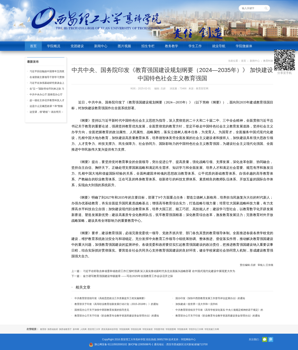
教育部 (43, 329)
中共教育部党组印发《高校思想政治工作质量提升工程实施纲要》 (110, 298)
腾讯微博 (270, 339)
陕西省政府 (53, 329)
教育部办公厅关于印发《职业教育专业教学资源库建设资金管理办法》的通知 (116, 315)
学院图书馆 (159, 329)
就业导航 (218, 46)
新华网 (76, 329)
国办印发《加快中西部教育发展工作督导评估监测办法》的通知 (210, 298)
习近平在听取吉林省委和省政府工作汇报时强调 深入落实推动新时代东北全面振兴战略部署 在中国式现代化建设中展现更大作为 (159, 271)
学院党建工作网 (211, 329)
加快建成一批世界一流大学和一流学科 (196, 304)
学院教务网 (182, 329)
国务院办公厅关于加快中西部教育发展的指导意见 (101, 309)
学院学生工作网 (196, 329)
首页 (33, 46)
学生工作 (195, 46)
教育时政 (268, 60)
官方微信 (264, 339)
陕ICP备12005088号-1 (140, 344)
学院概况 (53, 46)
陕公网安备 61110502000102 (111, 344)
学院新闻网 (124, 329)
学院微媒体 (244, 46)
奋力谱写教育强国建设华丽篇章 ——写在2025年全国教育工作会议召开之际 (128, 276)
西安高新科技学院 (109, 329)
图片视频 (124, 46)
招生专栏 (148, 46)
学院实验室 (147, 329)
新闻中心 (100, 46)
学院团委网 (171, 329)
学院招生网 (136, 329)
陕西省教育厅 (65, 329)
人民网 (83, 329)
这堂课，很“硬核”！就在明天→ (47, 111)
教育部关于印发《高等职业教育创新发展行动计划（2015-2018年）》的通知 (116, 304)
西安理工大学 (94, 329)
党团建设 (77, 46)
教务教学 (171, 46)
